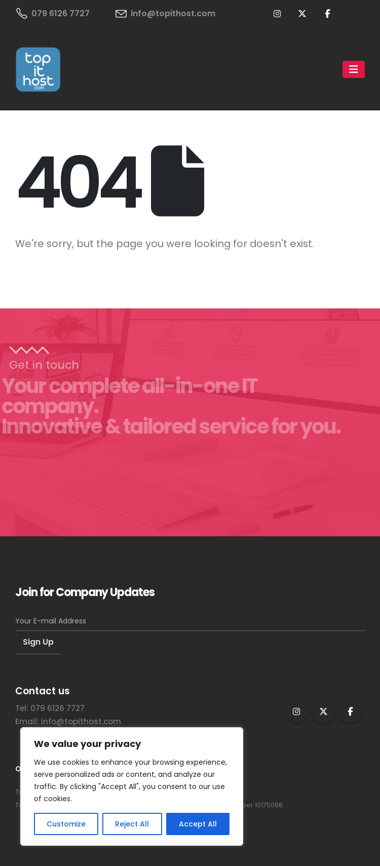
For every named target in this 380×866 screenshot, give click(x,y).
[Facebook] (327, 13)
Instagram (296, 711)
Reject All (132, 824)
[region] (131, 786)
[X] (302, 13)
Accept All (198, 824)
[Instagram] (277, 13)
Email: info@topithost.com (68, 721)
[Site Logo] (38, 69)
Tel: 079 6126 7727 (50, 708)
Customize (66, 824)
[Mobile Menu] (354, 69)
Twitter (323, 711)
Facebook (350, 711)
